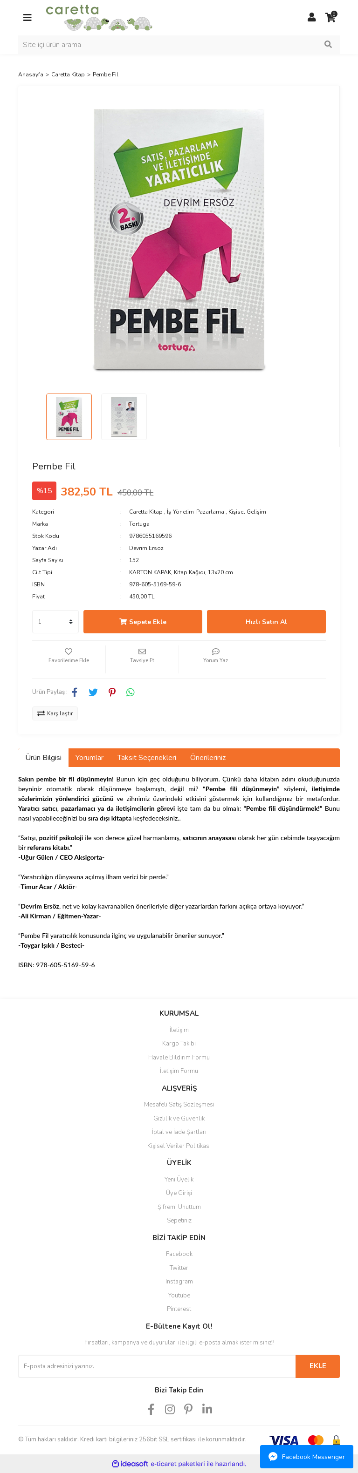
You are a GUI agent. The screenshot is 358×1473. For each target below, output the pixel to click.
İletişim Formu (179, 1071)
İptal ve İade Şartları (179, 1132)
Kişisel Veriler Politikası (179, 1146)
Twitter (179, 1268)
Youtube (179, 1295)
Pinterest (179, 1309)
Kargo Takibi (179, 1043)
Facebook (179, 1254)
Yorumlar (89, 758)
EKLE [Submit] (318, 1366)
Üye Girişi (179, 1193)
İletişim (179, 1030)
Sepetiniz (179, 1220)
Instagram (179, 1281)
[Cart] (330, 17)
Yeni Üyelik (179, 1179)
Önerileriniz (208, 758)
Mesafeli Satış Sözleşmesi (179, 1104)
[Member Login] (312, 18)
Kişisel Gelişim (247, 512)
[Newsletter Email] (157, 1366)
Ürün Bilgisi (43, 758)
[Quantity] (55, 621)
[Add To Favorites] (68, 659)
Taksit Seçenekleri (146, 758)
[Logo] (99, 17)
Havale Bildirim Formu (179, 1057)
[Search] (179, 44)
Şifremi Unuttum (179, 1207)
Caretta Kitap (146, 512)
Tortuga (139, 524)
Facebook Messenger (306, 1457)
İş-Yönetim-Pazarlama (195, 512)
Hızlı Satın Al (266, 622)
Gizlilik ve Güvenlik (179, 1118)
